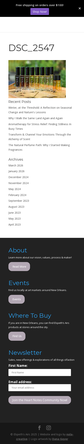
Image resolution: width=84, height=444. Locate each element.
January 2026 (16, 171)
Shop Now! (40, 11)
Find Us (17, 336)
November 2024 (18, 183)
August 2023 (16, 206)
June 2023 (14, 212)
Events (16, 299)
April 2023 (14, 224)
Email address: (39, 385)
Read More (19, 266)
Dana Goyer (60, 439)
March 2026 (15, 165)
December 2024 (18, 177)
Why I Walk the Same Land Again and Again (35, 118)
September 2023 (18, 201)
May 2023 (14, 218)
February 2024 (17, 195)
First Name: (18, 365)
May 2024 (14, 189)
